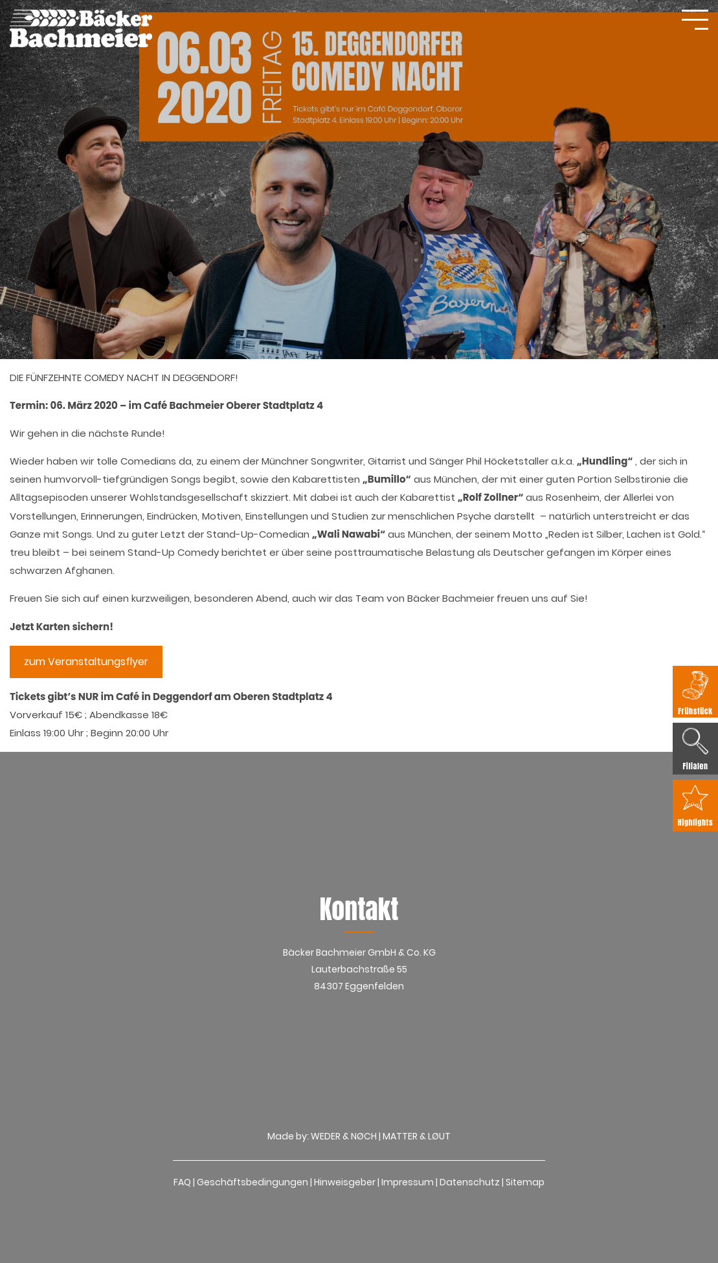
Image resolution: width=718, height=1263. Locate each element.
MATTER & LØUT (417, 1136)
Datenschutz (470, 1182)
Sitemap (525, 1182)
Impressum (407, 1182)
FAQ (182, 1182)
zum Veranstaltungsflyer (86, 661)
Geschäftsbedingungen (252, 1182)
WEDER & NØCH (344, 1136)
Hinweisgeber (345, 1182)
